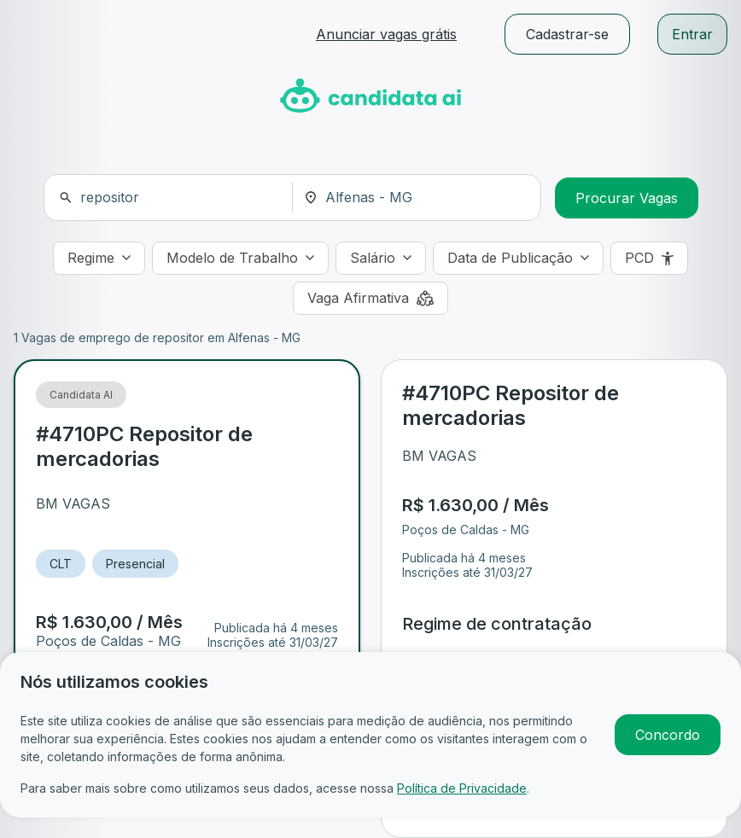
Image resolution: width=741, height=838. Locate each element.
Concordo (667, 734)
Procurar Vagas (626, 198)
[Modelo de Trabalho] (240, 258)
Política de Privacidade (462, 788)
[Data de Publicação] (518, 258)
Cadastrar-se (567, 34)
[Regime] (99, 258)
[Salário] (380, 258)
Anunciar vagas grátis (386, 34)
